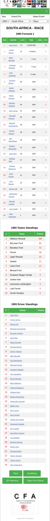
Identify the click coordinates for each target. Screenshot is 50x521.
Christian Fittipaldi (16, 370)
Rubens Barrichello (17, 397)
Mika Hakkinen (15, 383)
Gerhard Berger (16, 347)
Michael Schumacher (18, 329)
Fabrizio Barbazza (17, 388)
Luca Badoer (15, 438)
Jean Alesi (13, 154)
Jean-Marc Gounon (17, 433)
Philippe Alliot (15, 392)
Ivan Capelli (13, 209)
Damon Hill (13, 189)
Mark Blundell (15, 356)
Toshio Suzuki (15, 460)
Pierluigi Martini (16, 451)
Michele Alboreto (16, 442)
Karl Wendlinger (16, 361)
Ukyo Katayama (16, 465)
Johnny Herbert (16, 352)
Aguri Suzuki (15, 415)
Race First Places (36, 481)
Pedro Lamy (14, 447)
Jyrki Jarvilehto (15, 374)
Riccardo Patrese (16, 333)
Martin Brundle (15, 342)
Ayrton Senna (15, 320)
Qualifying (32, 473)
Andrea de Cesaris (17, 420)
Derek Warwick (15, 379)
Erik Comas (13, 111)
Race (15, 473)
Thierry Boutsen (16, 456)
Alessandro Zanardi (17, 401)
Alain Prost (13, 45)
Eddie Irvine (14, 406)
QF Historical (12, 481)
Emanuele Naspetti (17, 424)
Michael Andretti (16, 365)
